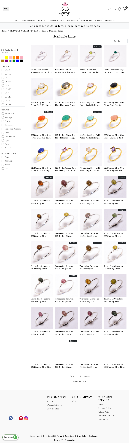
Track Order (103, 419)
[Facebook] (11, 418)
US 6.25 (8, 82)
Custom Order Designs (92, 20)
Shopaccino (70, 440)
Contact (101, 404)
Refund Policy (104, 412)
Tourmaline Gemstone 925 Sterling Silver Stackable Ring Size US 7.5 (42, 267)
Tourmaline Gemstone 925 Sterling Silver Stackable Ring (65, 202)
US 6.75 (8, 89)
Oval (6, 168)
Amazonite (9, 113)
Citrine (8, 121)
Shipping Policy (104, 408)
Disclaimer (93, 436)
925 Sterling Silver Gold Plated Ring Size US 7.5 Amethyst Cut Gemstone (65, 169)
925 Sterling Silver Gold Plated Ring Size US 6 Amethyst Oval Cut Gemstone (114, 169)
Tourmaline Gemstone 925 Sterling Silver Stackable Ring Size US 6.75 (89, 234)
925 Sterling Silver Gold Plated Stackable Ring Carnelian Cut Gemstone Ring (41, 136)
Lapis (7, 133)
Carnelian (9, 125)
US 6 (7, 78)
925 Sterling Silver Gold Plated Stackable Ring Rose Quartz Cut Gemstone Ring (114, 136)
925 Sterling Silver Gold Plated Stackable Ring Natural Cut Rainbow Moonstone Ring (41, 103)
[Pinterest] (21, 418)
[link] (109, 9)
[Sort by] (118, 41)
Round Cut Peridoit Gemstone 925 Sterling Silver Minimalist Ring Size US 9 (89, 71)
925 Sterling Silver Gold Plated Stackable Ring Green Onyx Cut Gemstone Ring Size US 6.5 (65, 136)
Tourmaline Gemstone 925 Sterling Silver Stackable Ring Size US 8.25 (65, 365)
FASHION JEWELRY (57, 20)
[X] (16, 418)
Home (16, 20)
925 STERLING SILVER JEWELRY (35, 20)
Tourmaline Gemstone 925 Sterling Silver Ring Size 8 (114, 365)
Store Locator (53, 409)
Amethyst (9, 117)
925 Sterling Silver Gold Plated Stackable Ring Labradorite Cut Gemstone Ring (65, 103)
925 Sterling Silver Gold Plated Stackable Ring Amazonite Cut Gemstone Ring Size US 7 (91, 136)
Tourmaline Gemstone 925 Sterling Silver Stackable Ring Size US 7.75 (65, 300)
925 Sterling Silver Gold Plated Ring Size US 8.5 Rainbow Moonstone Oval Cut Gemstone (91, 169)
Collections (73, 20)
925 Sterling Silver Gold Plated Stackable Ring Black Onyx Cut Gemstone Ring (114, 103)
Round (7, 165)
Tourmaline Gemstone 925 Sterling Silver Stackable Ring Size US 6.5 (89, 202)
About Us (50, 401)
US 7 (6, 93)
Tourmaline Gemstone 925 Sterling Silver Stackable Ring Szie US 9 (90, 365)
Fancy (7, 157)
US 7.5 (7, 101)
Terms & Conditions (65, 436)
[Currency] (6, 9)
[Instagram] (26, 418)
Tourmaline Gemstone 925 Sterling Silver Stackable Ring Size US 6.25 (40, 202)
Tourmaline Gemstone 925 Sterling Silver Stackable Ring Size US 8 (65, 234)
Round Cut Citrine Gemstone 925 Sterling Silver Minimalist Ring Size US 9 (65, 71)
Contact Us (110, 20)
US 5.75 (8, 74)
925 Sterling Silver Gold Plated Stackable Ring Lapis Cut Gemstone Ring (42, 169)
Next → (87, 376)
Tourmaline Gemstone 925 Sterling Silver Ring (41, 365)
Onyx (7, 144)
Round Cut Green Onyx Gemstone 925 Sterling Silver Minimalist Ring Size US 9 (114, 71)
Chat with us (10, 437)
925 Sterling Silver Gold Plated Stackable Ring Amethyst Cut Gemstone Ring (90, 103)
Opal (7, 140)
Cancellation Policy (106, 416)
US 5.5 (7, 70)
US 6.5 (7, 85)
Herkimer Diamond (13, 129)
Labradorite (10, 136)
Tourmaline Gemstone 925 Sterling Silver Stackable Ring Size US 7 (114, 202)
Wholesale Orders (54, 405)
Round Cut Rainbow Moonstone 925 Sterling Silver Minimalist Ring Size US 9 (41, 71)
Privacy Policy (81, 436)
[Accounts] (119, 9)
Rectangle (9, 161)
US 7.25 (8, 97)
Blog (74, 401)
